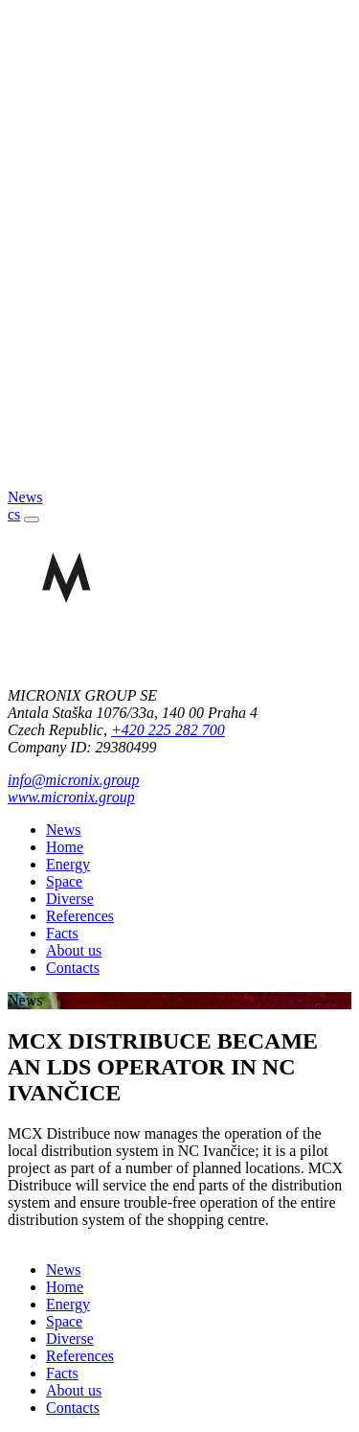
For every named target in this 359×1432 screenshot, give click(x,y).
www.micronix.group (71, 797)
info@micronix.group (74, 780)
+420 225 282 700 (168, 730)
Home (64, 847)
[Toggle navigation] (31, 519)
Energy (68, 864)
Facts (62, 933)
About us (73, 950)
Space (64, 881)
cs (14, 514)
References (80, 916)
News (63, 829)
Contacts (73, 967)
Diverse (70, 898)
